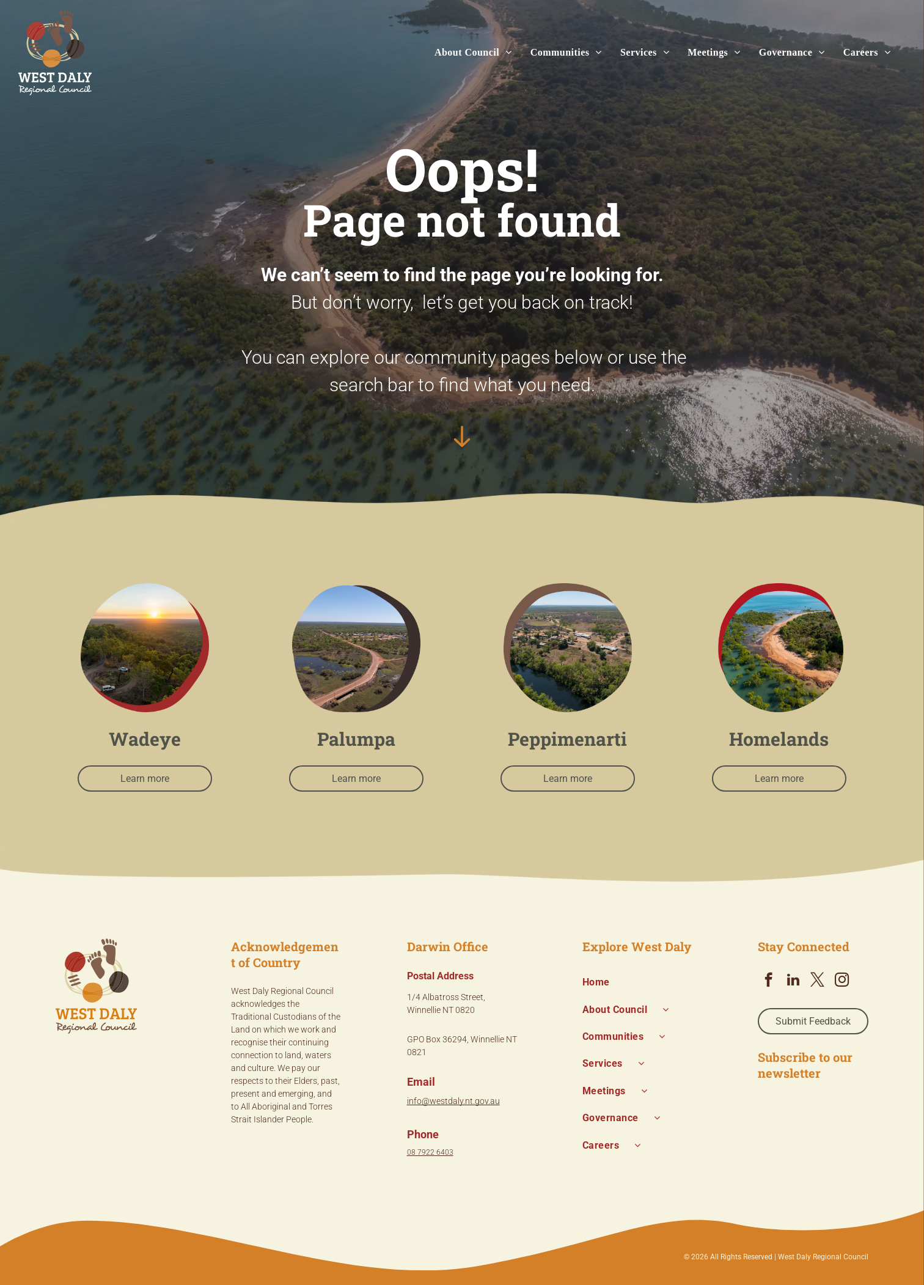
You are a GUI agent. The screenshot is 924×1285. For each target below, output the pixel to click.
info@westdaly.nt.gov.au (453, 1101)
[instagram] (842, 981)
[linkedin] (793, 981)
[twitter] (817, 981)
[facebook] (768, 981)
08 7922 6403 (430, 1152)
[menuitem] (464, 52)
